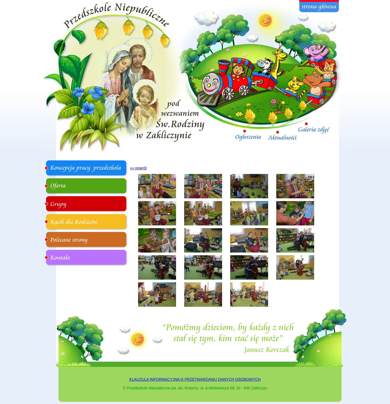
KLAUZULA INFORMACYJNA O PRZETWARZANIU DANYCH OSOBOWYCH (195, 379)
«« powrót (138, 168)
